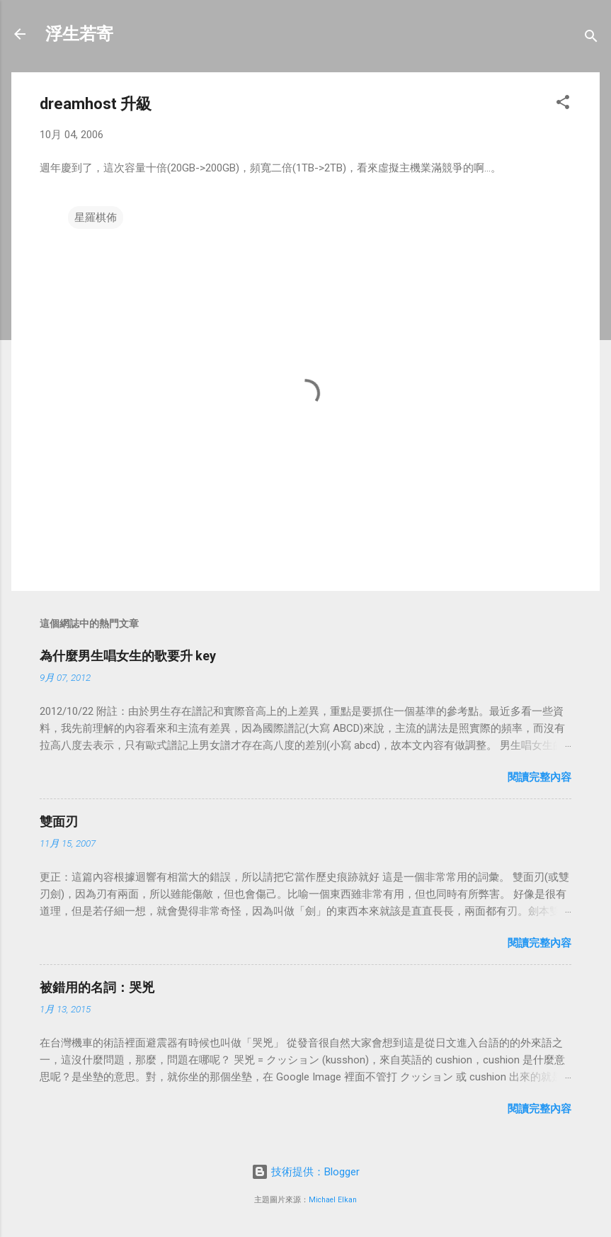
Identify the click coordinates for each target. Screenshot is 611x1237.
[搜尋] (591, 38)
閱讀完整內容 (539, 777)
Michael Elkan (333, 1199)
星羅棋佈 (95, 217)
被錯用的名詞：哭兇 (97, 987)
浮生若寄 (79, 34)
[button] (562, 104)
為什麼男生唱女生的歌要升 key (128, 655)
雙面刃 (59, 821)
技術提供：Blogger (305, 1171)
